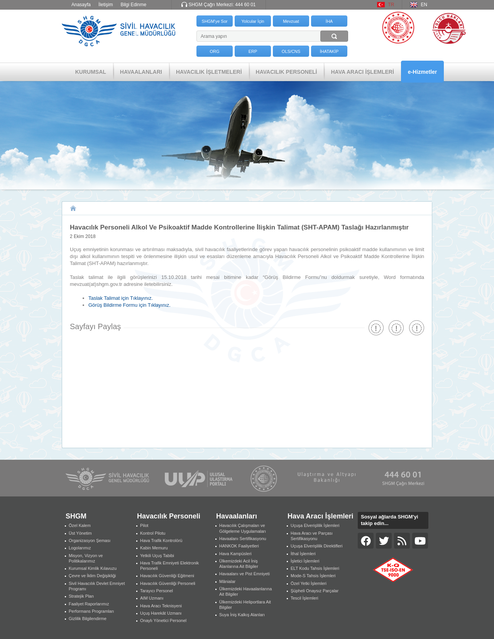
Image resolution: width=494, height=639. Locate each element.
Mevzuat (291, 21)
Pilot (144, 525)
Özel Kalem (80, 525)
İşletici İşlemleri (305, 561)
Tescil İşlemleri (304, 598)
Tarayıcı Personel (156, 590)
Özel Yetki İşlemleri (309, 583)
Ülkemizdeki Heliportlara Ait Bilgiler (245, 605)
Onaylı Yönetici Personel (163, 620)
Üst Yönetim (80, 533)
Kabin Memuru (154, 548)
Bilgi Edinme (133, 4)
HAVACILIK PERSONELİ (286, 72)
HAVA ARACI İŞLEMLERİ (362, 72)
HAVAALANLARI (141, 72)
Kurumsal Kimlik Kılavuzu (93, 568)
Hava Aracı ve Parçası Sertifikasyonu (312, 536)
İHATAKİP (329, 51)
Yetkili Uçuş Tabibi (157, 555)
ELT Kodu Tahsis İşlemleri (315, 568)
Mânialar (227, 581)
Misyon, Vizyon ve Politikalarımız (86, 558)
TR (391, 4)
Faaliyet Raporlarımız (89, 604)
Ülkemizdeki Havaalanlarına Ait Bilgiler (245, 591)
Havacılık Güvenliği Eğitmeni (167, 575)
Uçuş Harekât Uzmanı (161, 613)
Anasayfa (81, 4)
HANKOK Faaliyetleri (239, 546)
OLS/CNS (291, 51)
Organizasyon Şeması (89, 540)
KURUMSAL (90, 72)
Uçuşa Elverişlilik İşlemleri (315, 525)
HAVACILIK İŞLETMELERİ (209, 72)
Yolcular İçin (253, 21)
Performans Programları (91, 611)
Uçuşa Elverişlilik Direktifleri (316, 546)
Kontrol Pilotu (152, 533)
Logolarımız (80, 548)
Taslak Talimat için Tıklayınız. (120, 298)
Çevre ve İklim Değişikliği (92, 575)
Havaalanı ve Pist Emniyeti (244, 573)
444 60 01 (245, 4)
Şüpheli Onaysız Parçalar (314, 590)
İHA (329, 21)
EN (424, 4)
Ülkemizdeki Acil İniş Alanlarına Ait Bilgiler (238, 564)
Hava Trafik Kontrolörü (161, 540)
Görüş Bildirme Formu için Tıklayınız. (129, 305)
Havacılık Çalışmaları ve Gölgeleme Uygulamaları (242, 528)
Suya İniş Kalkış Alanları (242, 614)
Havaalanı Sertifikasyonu (242, 538)
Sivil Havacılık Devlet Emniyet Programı (97, 586)
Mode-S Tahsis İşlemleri (313, 575)
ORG (214, 51)
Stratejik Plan (81, 596)
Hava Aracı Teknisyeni (161, 605)
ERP (253, 51)
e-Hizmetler (422, 72)
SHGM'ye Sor (215, 21)
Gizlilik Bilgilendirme (88, 618)
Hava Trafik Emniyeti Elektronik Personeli (169, 566)
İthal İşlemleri (303, 553)
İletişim (105, 4)
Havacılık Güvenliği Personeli (167, 583)
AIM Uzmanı (152, 598)
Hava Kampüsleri (235, 553)
